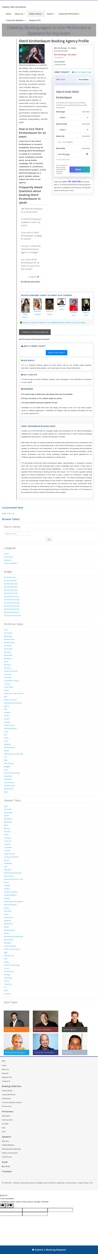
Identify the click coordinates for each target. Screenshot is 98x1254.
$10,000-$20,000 (10, 583)
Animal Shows (9, 642)
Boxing (6, 828)
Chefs (6, 834)
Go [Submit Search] (49, 539)
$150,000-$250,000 (12, 602)
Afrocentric (8, 633)
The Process (6, 1106)
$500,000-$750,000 (12, 612)
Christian (7, 668)
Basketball (8, 655)
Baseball (7, 652)
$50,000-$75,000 (10, 593)
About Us (20, 14)
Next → (79, 169)
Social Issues (9, 971)
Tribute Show (9, 782)
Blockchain (8, 822)
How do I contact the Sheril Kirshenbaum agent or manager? (31, 249)
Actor (6, 629)
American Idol (9, 639)
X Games (7, 993)
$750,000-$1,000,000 (12, 615)
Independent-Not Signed (13, 901)
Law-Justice (8, 917)
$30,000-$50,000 (10, 590)
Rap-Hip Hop (9, 763)
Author (6, 815)
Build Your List (8, 513)
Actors (6, 553)
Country (7, 683)
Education (8, 869)
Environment (9, 876)
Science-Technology (12, 772)
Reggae (7, 766)
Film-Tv (6, 706)
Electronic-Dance (10, 699)
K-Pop (6, 737)
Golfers (7, 715)
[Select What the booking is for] (73, 117)
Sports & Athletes (10, 563)
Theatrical (8, 779)
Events (51, 14)
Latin (6, 741)
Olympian (7, 942)
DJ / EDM (5, 1124)
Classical (7, 674)
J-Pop (6, 731)
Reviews (5, 1073)
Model (6, 750)
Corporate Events (8, 1094)
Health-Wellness (10, 895)
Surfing (7, 974)
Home (8, 14)
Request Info (35, 20)
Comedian (8, 677)
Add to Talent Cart (83, 72)
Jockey (6, 907)
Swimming (8, 776)
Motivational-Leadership (13, 753)
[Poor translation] (9, 1205)
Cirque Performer (11, 671)
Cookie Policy (83, 1183)
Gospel (7, 718)
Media (6, 926)
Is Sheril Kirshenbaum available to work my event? (31, 222)
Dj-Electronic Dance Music (14, 693)
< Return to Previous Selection (34, 332)
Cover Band (8, 687)
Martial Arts (8, 923)
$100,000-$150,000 (12, 599)
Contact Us (6, 1081)
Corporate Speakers (15, 20)
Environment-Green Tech (13, 879)
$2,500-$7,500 (9, 577)
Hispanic (7, 722)
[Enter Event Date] (73, 154)
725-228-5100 (74, 181)
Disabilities (8, 863)
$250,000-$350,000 (12, 606)
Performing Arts (10, 946)
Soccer (6, 968)
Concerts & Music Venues (12, 1102)
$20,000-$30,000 (10, 587)
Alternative (8, 636)
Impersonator (9, 725)
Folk (5, 709)
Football (7, 712)
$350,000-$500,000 (12, 609)
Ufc (5, 987)
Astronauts (8, 648)
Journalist (7, 911)
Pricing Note (58, 57)
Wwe (6, 792)
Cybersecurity (9, 853)
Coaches (7, 844)
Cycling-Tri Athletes (11, 857)
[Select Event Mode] (73, 129)
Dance (6, 690)
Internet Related (10, 728)
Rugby (6, 961)
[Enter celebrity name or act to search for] (17, 533)
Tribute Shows (9, 785)
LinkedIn (6, 1166)
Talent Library (36, 14)
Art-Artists (7, 645)
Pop (5, 757)
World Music (8, 788)
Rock (6, 769)
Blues (6, 661)
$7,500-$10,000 (10, 580)
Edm (5, 696)
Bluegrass (8, 658)
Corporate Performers (69, 14)
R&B (5, 760)
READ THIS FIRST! (56, 353)
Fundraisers (6, 1098)
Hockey (7, 898)
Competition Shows (11, 680)
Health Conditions (11, 892)
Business (7, 664)
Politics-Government (12, 949)
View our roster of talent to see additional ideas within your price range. (54, 322)
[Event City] (73, 142)
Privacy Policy (71, 1183)
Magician (7, 744)
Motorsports (9, 939)
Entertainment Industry (13, 703)
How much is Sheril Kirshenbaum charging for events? (31, 235)
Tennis (6, 981)
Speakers (7, 560)
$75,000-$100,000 (11, 596)
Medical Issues (9, 747)
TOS (91, 1183)
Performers (8, 556)
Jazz (5, 734)
